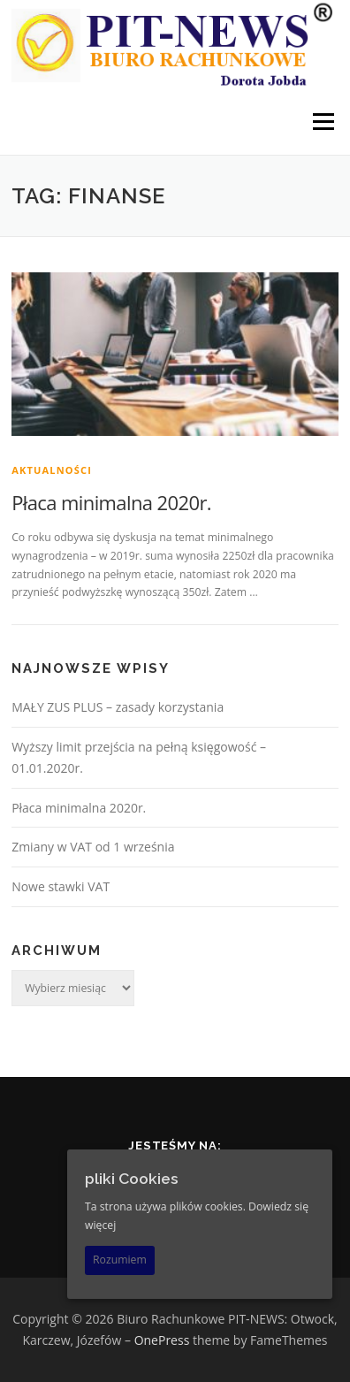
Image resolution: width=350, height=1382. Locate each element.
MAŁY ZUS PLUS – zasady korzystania (117, 707)
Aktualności (51, 470)
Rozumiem (120, 1259)
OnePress (162, 1340)
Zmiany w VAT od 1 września (92, 846)
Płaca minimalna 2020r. (111, 502)
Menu (322, 121)
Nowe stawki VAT (60, 886)
